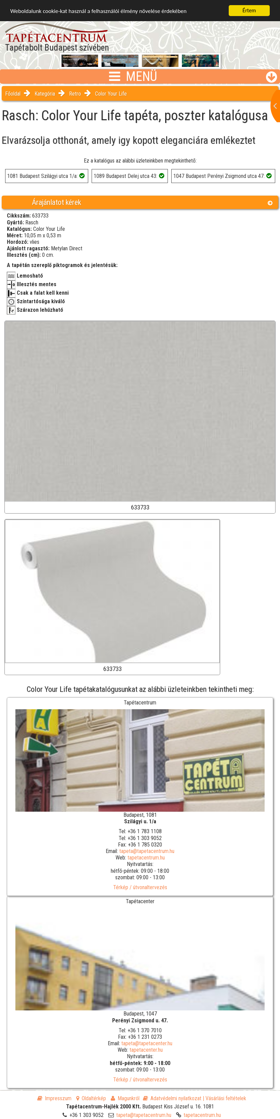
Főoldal (13, 93)
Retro (75, 93)
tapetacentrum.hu (146, 857)
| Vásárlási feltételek (224, 1098)
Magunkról (125, 1098)
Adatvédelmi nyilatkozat (172, 1098)
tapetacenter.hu (146, 1050)
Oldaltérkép (91, 1098)
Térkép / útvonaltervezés (140, 887)
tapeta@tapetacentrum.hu (146, 851)
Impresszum (54, 1098)
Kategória (45, 93)
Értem (249, 10)
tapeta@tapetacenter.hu (146, 1043)
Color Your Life (111, 93)
